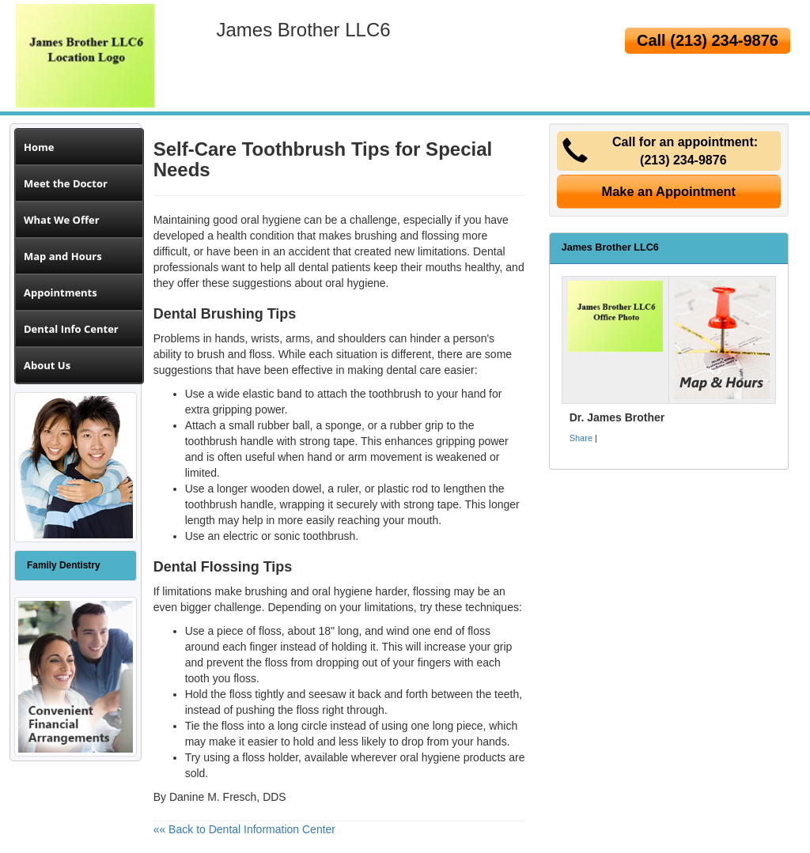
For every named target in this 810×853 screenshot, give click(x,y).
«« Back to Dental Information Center (244, 829)
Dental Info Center (71, 329)
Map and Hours (63, 256)
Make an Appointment (669, 191)
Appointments (60, 292)
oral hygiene (355, 283)
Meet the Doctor (66, 183)
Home (39, 147)
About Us (47, 365)
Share (581, 438)
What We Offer (62, 220)
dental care (413, 370)
